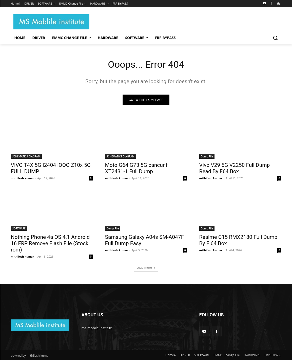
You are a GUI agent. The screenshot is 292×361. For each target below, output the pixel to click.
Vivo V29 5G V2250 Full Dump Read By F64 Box (234, 169)
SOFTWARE (19, 229)
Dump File (207, 157)
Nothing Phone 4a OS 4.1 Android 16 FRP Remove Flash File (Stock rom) (50, 244)
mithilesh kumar (22, 179)
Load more (146, 268)
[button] (275, 38)
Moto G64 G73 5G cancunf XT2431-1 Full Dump (136, 169)
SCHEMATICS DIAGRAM (26, 157)
